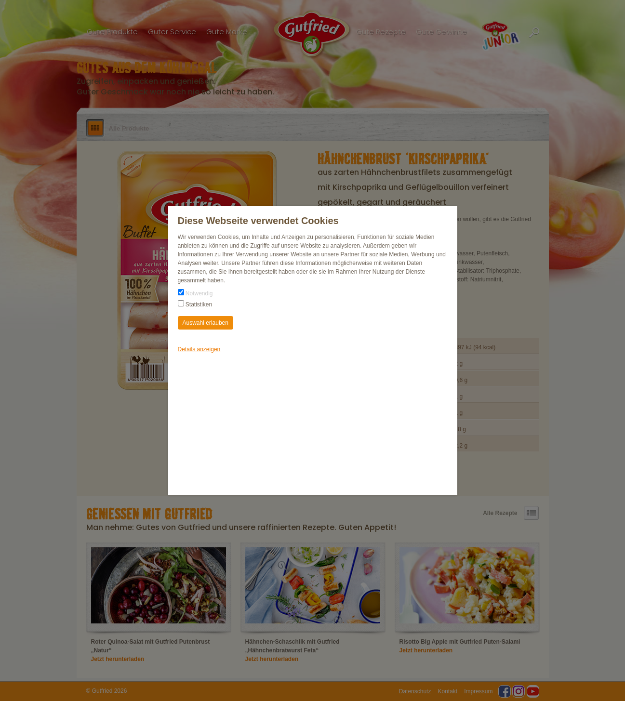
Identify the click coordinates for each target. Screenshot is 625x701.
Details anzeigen (199, 349)
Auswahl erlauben (205, 322)
